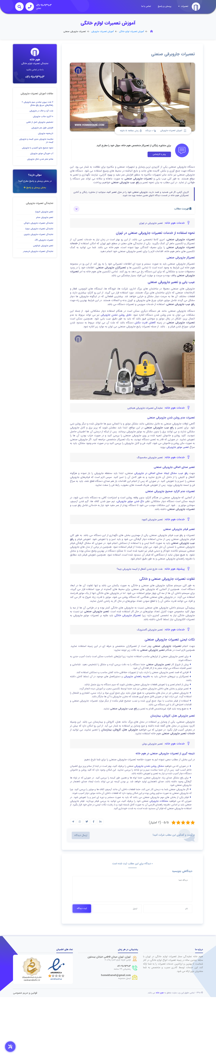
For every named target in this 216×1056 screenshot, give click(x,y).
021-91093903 (35, 77)
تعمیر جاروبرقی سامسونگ (150, 457)
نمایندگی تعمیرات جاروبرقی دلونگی (38, 223)
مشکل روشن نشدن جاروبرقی (149, 766)
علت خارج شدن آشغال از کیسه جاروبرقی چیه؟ (140, 569)
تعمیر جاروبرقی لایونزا (44, 211)
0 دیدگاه (150, 130)
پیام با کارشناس (159, 154)
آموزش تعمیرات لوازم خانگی (131, 31)
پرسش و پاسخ (164, 6)
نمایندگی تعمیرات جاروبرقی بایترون (38, 234)
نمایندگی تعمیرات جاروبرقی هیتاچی (145, 408)
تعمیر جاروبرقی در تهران (151, 223)
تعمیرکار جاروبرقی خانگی (127, 615)
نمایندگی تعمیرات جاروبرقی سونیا (39, 228)
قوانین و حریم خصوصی (25, 993)
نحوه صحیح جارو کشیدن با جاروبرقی (37, 147)
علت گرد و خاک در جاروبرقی (41, 110)
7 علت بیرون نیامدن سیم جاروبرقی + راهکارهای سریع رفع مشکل (37, 103)
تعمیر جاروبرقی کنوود (152, 519)
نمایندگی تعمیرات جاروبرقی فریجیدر (38, 251)
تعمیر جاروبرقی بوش (152, 744)
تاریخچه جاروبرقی (45, 133)
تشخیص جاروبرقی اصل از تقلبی (39, 122)
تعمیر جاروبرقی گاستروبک (150, 630)
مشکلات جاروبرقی (158, 801)
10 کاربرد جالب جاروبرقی (43, 116)
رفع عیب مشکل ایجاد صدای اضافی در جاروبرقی (161, 473)
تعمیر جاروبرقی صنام (44, 217)
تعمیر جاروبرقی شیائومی (43, 245)
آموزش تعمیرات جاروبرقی (102, 31)
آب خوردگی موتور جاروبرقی (41, 153)
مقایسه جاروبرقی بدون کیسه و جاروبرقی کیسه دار (36, 140)
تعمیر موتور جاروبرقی (177, 447)
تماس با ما (146, 6)
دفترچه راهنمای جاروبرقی (137, 677)
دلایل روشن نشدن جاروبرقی (116, 315)
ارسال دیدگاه (80, 835)
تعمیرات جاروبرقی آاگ (44, 240)
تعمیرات (183, 6)
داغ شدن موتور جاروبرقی (130, 501)
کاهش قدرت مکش (144, 323)
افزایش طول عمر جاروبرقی (42, 127)
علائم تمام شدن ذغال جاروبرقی (40, 159)
